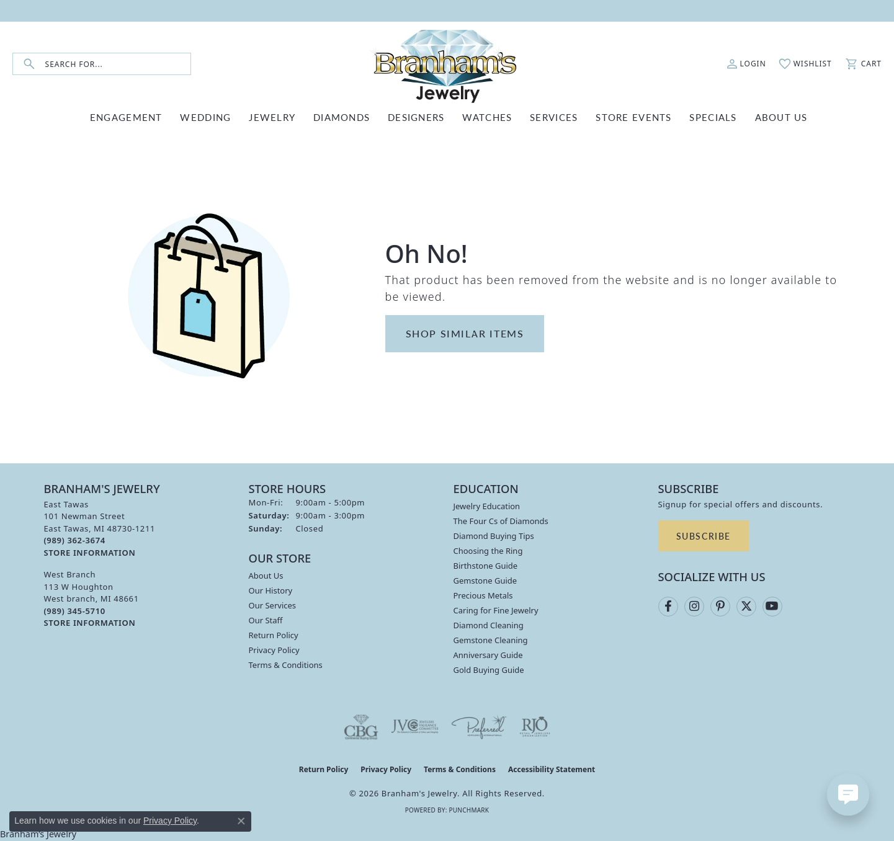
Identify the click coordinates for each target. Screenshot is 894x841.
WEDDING (205, 116)
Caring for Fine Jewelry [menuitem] (496, 610)
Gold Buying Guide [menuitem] (489, 669)
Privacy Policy (274, 650)
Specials (712, 116)
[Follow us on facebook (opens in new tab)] (668, 606)
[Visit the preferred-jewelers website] (479, 726)
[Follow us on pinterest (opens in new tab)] (720, 606)
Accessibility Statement (551, 769)
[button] (746, 64)
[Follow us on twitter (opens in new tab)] (746, 606)
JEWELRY (272, 116)
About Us (266, 575)
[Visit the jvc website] (415, 726)
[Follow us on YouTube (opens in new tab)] (772, 606)
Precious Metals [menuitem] (483, 595)
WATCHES (487, 116)
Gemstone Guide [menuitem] (485, 580)
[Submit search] (29, 64)
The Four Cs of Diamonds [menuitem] (501, 521)
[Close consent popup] (241, 821)
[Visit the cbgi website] (361, 726)
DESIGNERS (416, 116)
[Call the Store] (74, 540)
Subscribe (703, 536)
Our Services (273, 605)
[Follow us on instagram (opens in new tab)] (694, 606)
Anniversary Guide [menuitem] (488, 655)
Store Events (633, 116)
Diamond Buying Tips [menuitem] (494, 535)
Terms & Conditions (286, 664)
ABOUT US (781, 116)
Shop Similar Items (465, 333)
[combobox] (117, 64)
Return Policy (273, 635)
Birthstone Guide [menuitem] (486, 565)
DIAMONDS (341, 116)
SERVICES (554, 116)
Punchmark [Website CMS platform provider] (469, 810)
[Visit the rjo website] (534, 726)
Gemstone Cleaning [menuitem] (491, 640)
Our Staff (266, 620)
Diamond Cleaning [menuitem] (489, 625)
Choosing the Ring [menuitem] (488, 550)
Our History (271, 590)
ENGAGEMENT (126, 116)
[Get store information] (90, 553)
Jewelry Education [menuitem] (487, 506)
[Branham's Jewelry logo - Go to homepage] (447, 64)
